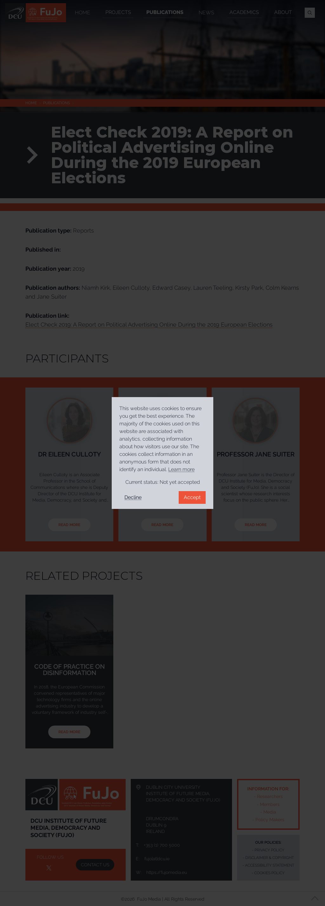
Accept (192, 497)
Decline (133, 497)
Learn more (181, 469)
